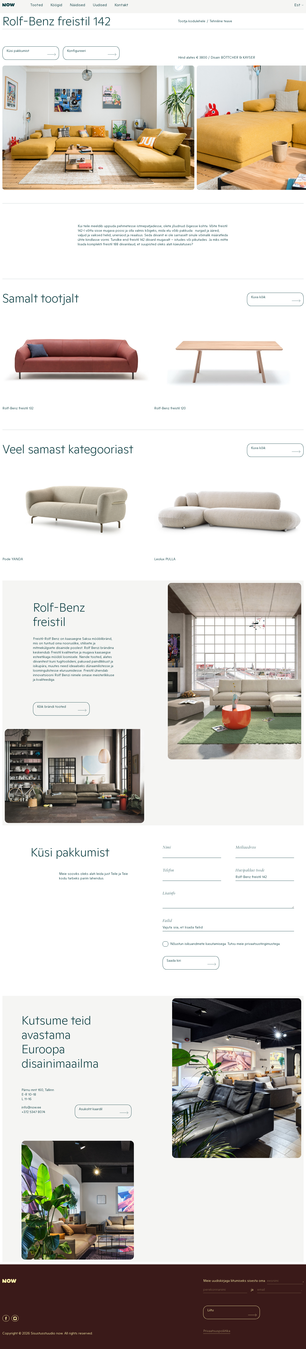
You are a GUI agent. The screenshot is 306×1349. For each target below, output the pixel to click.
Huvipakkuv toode (250, 870)
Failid (167, 920)
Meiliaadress (245, 847)
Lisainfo (169, 893)
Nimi (167, 847)
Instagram (15, 1318)
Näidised (77, 5)
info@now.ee (31, 1107)
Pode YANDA (12, 559)
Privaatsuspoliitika (216, 1331)
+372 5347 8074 (33, 1112)
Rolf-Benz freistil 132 (17, 408)
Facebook (6, 1318)
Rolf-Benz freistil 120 (170, 408)
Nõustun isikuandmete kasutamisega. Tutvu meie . (225, 944)
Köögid (56, 5)
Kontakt (121, 5)
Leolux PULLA (164, 559)
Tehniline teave (221, 21)
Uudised (100, 5)
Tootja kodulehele (191, 21)
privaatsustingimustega (262, 944)
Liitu (210, 1310)
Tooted (36, 5)
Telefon (168, 870)
